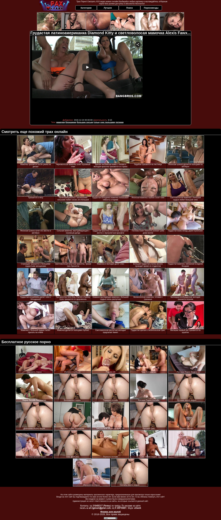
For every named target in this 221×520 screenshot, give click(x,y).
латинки (120, 122)
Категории (86, 8)
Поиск (129, 8)
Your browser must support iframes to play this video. (87, 76)
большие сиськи (85, 122)
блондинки (70, 122)
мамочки (60, 122)
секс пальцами (107, 122)
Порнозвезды (151, 8)
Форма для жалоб (110, 511)
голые (97, 122)
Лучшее (108, 8)
